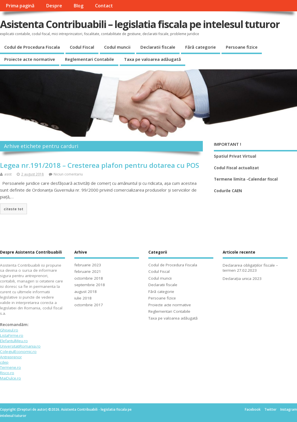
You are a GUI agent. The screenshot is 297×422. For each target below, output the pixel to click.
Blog (78, 6)
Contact (104, 6)
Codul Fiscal (82, 47)
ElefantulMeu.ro (14, 340)
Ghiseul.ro (9, 330)
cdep (4, 362)
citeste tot (13, 209)
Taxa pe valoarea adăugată (152, 59)
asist (8, 174)
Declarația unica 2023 (242, 278)
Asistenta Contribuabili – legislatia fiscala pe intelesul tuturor (140, 24)
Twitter (270, 409)
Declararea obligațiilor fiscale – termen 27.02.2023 (250, 268)
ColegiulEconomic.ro (18, 351)
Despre (54, 6)
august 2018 (85, 291)
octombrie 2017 (88, 304)
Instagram (288, 409)
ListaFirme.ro (11, 335)
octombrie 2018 (88, 278)
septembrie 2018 (89, 284)
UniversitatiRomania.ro (20, 346)
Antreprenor (11, 356)
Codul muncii (117, 47)
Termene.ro (10, 367)
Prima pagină (20, 6)
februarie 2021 (87, 271)
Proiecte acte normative (29, 59)
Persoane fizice (242, 47)
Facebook (253, 409)
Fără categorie (200, 47)
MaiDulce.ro (10, 378)
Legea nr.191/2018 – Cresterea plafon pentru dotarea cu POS (99, 165)
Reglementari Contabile (89, 59)
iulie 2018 (83, 298)
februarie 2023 (87, 264)
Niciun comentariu (68, 174)
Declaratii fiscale (157, 47)
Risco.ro (7, 372)
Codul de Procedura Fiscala (32, 47)
